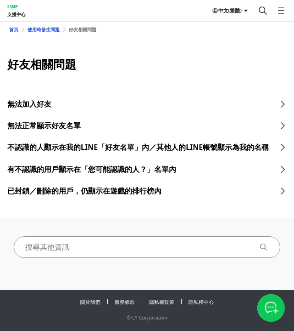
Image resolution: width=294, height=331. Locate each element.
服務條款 (125, 301)
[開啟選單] (281, 10)
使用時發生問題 (44, 29)
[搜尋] (263, 10)
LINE (12, 6)
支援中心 (16, 14)
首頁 (13, 29)
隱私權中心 (201, 301)
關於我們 (90, 301)
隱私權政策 (161, 301)
